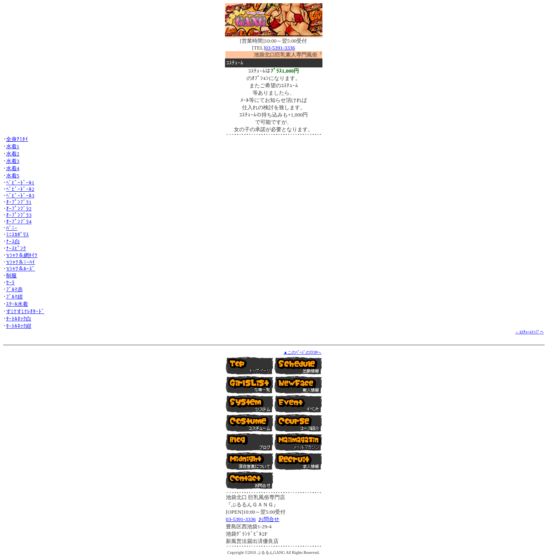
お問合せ (268, 519)
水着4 (12, 168)
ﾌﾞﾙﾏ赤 (14, 289)
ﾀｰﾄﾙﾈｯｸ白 (18, 319)
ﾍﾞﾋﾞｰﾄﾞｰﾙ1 (20, 182)
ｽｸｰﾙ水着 (17, 304)
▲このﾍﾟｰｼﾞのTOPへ (302, 352)
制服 (11, 275)
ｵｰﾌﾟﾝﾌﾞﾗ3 (19, 215)
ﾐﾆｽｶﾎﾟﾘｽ (17, 234)
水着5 (12, 176)
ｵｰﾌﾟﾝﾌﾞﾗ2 (19, 208)
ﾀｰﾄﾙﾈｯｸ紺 (18, 326)
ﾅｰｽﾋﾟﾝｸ (16, 248)
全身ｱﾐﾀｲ (17, 139)
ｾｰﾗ (10, 282)
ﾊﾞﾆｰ (11, 228)
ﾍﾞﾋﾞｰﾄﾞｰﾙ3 (20, 195)
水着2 (12, 154)
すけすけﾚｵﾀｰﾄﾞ (25, 311)
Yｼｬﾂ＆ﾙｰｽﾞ (20, 269)
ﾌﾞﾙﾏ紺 (14, 297)
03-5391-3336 (280, 48)
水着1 (12, 146)
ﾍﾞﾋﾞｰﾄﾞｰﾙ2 (20, 189)
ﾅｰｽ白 (13, 241)
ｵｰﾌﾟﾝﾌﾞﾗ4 (19, 221)
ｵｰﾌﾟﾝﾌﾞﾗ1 (19, 202)
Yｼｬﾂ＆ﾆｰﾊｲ (20, 262)
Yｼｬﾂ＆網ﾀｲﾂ (21, 255)
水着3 (12, 161)
